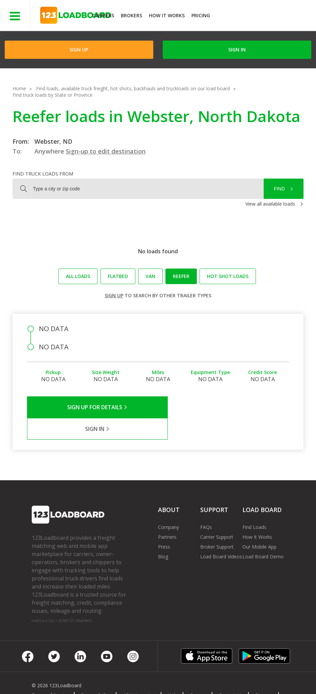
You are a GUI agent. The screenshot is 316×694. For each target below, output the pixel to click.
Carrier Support (216, 515)
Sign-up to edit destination (106, 151)
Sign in (237, 49)
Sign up (114, 295)
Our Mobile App (259, 525)
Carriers (103, 15)
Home (19, 88)
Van (150, 276)
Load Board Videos (221, 535)
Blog (163, 535)
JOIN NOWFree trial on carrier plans (264, 16)
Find (279, 188)
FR (40, 680)
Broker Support (217, 525)
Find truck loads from (42, 173)
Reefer (181, 276)
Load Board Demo (263, 535)
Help (173, 673)
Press (164, 525)
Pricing (200, 15)
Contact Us (231, 673)
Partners (167, 515)
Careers (198, 673)
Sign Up (79, 49)
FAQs (206, 505)
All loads (78, 276)
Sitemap (264, 673)
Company (168, 505)
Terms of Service (50, 673)
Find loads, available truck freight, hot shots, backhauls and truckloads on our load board (133, 88)
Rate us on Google (75, 680)
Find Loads (254, 505)
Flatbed (118, 276)
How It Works (167, 15)
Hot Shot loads (227, 276)
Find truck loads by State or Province (52, 95)
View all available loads (270, 204)
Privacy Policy (96, 673)
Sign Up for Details (92, 407)
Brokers (131, 15)
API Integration (139, 673)
